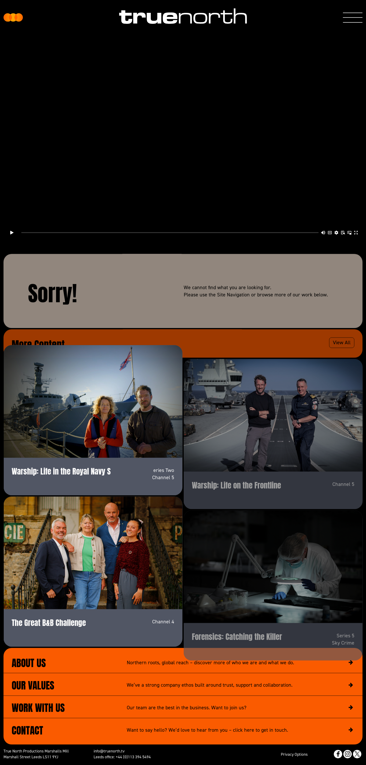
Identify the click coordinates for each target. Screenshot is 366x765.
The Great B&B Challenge (49, 647)
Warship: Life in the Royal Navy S (61, 496)
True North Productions (13, 17)
